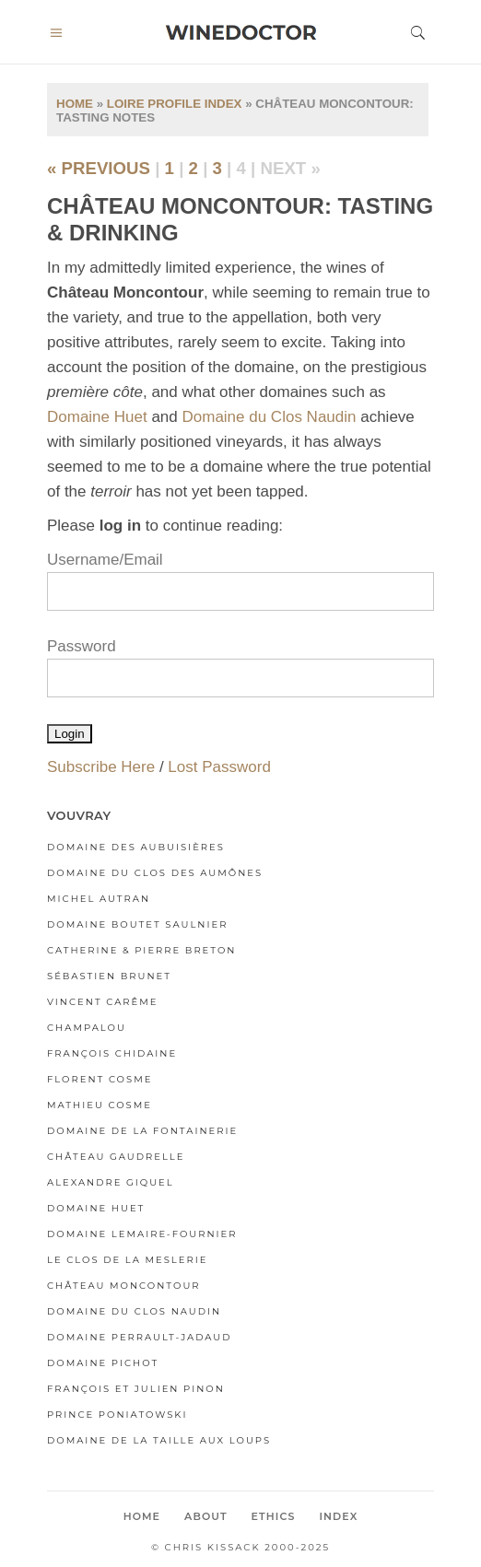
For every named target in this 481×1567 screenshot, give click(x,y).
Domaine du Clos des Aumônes (155, 873)
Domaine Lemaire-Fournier (142, 1234)
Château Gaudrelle (115, 1157)
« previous (98, 168)
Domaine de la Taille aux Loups (159, 1440)
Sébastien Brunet (109, 976)
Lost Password (219, 767)
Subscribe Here (101, 767)
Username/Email (105, 559)
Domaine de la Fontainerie (142, 1131)
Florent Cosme (99, 1079)
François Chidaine (112, 1053)
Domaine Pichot (102, 1363)
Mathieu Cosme (99, 1105)
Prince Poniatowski (117, 1415)
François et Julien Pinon (136, 1389)
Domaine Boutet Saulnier (137, 924)
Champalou (86, 1028)
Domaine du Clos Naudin (269, 417)
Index (338, 1516)
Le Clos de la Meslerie (127, 1260)
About (206, 1516)
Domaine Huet (97, 417)
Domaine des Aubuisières (136, 847)
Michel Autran (98, 899)
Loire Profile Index (174, 104)
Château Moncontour (124, 1286)
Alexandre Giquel (110, 1182)
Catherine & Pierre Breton (141, 950)
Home (74, 104)
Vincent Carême (102, 1002)
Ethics (274, 1516)
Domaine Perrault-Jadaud (139, 1337)
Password (81, 646)
